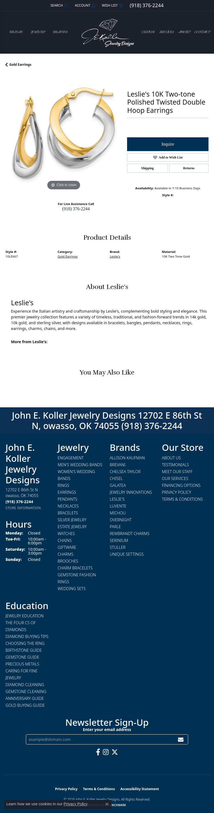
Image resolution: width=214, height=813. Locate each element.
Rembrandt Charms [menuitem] (129, 533)
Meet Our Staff (177, 471)
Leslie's (115, 256)
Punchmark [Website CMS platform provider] (117, 805)
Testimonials (175, 464)
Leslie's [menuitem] (117, 499)
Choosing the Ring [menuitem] (25, 643)
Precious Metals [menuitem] (22, 664)
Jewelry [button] (38, 32)
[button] (58, 5)
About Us (171, 457)
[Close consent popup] (107, 804)
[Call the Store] (19, 501)
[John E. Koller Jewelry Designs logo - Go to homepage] (107, 32)
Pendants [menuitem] (68, 499)
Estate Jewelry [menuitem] (72, 526)
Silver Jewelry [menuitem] (72, 519)
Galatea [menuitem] (118, 485)
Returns (188, 168)
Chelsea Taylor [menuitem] (125, 471)
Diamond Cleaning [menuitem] (25, 684)
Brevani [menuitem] (117, 464)
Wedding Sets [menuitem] (72, 588)
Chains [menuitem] (65, 540)
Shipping (147, 168)
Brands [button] (60, 32)
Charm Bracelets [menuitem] (75, 568)
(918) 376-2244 (76, 208)
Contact (202, 32)
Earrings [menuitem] (67, 492)
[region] (64, 133)
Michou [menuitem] (118, 512)
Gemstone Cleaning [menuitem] (26, 691)
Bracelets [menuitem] (68, 512)
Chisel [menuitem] (116, 478)
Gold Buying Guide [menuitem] (25, 705)
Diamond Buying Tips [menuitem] (27, 636)
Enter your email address (107, 729)
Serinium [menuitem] (119, 540)
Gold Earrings (20, 64)
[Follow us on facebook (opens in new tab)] (98, 752)
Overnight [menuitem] (120, 519)
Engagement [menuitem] (71, 457)
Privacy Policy (176, 492)
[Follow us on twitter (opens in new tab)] (114, 752)
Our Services (175, 478)
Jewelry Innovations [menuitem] (131, 492)
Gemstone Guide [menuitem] (22, 657)
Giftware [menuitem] (67, 547)
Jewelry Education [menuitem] (25, 615)
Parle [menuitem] (115, 526)
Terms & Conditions (182, 499)
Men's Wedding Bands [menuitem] (80, 464)
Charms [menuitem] (65, 554)
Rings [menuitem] (63, 485)
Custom (148, 32)
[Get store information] (23, 508)
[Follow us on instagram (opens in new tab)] (106, 752)
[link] (147, 5)
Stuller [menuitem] (117, 547)
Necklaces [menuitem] (68, 506)
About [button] (184, 32)
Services (166, 32)
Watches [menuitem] (66, 533)
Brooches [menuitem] (68, 561)
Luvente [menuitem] (118, 506)
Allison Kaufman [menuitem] (127, 457)
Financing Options (181, 485)
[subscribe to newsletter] (181, 739)
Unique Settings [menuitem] (127, 554)
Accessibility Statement (139, 789)
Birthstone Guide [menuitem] (24, 650)
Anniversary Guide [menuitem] (25, 698)
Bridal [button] (16, 32)
